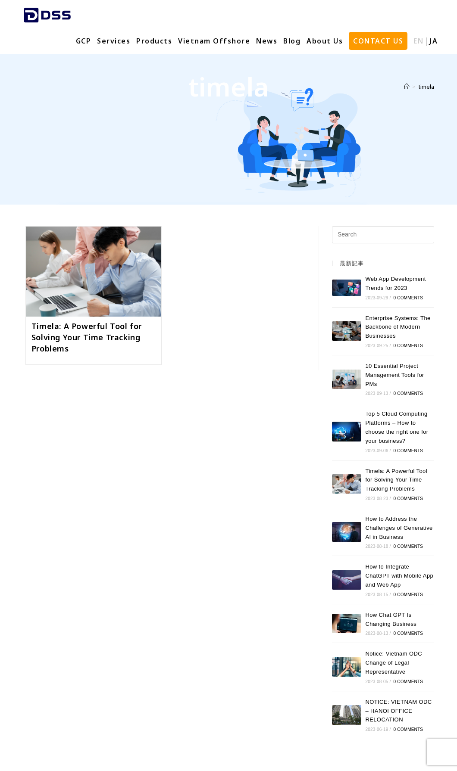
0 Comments (408, 297)
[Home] (407, 86)
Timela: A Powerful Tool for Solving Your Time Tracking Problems (86, 337)
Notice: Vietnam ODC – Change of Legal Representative (396, 662)
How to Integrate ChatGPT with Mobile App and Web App (399, 575)
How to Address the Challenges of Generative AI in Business (398, 528)
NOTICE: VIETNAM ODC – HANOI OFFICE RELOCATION (398, 711)
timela (426, 86)
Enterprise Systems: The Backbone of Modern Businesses (397, 327)
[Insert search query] (383, 234)
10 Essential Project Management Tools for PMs (394, 375)
